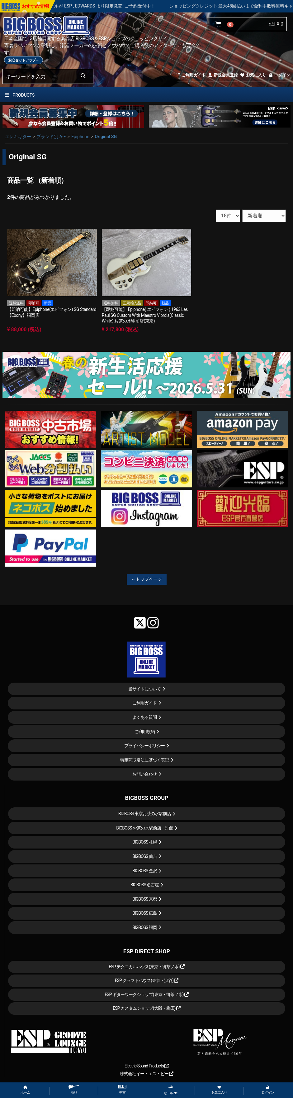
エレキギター (18, 136)
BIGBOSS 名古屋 (144, 884)
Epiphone (80, 136)
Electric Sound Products (147, 1065)
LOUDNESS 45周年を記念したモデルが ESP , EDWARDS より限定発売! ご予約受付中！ (92, 5)
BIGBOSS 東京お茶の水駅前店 (144, 813)
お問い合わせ (144, 774)
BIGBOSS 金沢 (144, 870)
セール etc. (170, 1090)
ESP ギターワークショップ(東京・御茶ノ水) (147, 994)
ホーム (25, 1090)
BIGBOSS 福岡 (144, 927)
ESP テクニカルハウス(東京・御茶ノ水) (147, 966)
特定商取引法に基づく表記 (144, 759)
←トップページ (146, 579)
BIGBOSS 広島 (144, 913)
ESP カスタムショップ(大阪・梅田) (147, 1008)
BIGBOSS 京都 (144, 899)
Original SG (106, 136)
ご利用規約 (145, 731)
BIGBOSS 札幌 (144, 841)
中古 (122, 1090)
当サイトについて (144, 688)
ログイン (279, 75)
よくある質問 (144, 717)
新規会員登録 (223, 75)
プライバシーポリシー (144, 745)
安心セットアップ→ (23, 60)
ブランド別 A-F (51, 136)
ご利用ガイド (192, 75)
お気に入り (253, 75)
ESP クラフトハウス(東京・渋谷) (147, 980)
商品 (74, 1090)
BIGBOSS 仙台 (144, 856)
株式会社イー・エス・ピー (146, 1073)
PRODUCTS (20, 95)
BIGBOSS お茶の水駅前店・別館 (144, 827)
